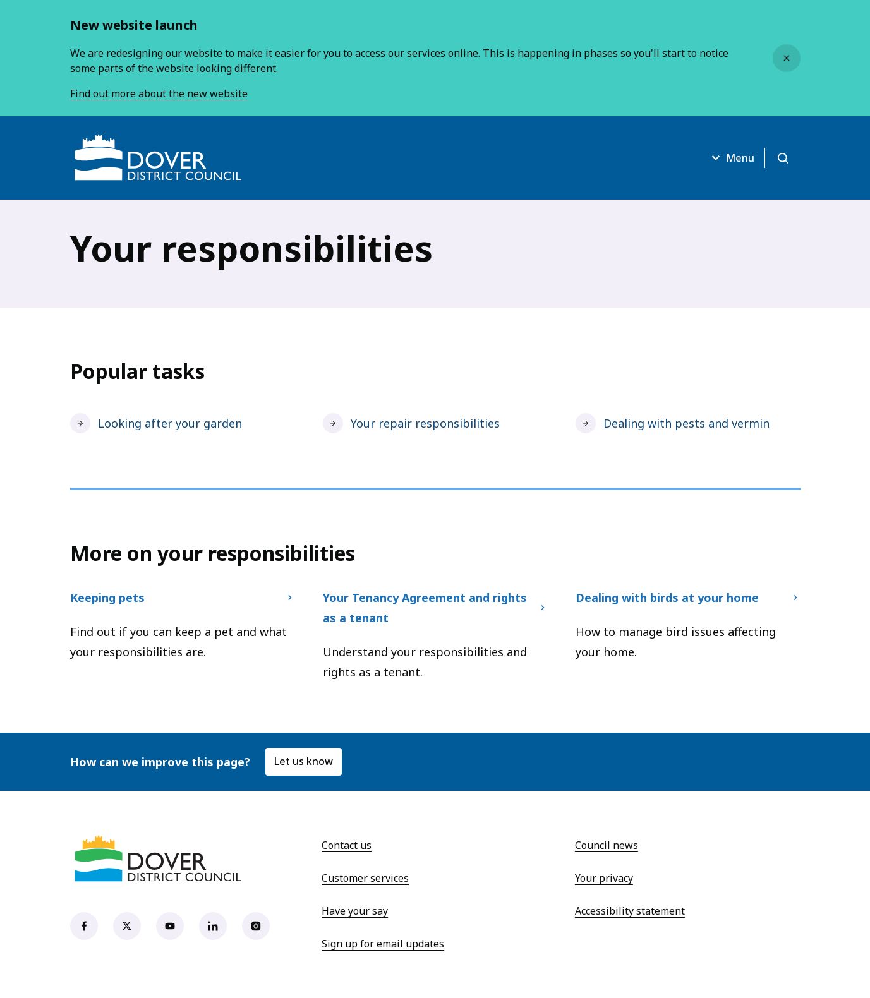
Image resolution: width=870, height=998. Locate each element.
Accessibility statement (630, 911)
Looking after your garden (156, 423)
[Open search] (783, 158)
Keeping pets (182, 597)
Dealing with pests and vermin (673, 423)
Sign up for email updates (383, 944)
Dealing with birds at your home (688, 597)
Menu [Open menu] (731, 157)
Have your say (355, 911)
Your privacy (604, 878)
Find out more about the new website (159, 93)
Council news (606, 845)
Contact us (347, 845)
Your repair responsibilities (411, 423)
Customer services (365, 878)
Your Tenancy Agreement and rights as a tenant (435, 607)
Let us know (303, 761)
